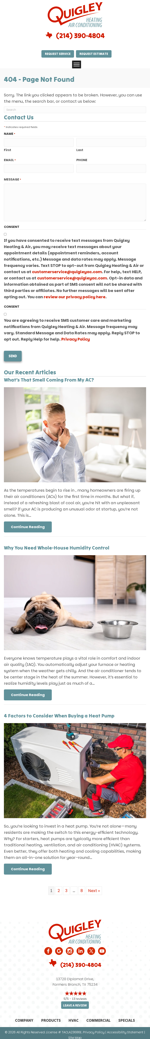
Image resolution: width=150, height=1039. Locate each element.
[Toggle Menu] (76, 64)
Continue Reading (28, 523)
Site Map (75, 1034)
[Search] (75, 109)
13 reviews (79, 995)
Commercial (98, 1016)
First (7, 149)
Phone (81, 159)
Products (51, 1016)
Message (12, 177)
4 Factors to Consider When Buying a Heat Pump (59, 712)
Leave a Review (75, 1002)
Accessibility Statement (125, 1028)
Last (79, 149)
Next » (94, 887)
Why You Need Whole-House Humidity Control (56, 544)
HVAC (74, 1016)
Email (10, 159)
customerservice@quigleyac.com (67, 270)
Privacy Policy (75, 337)
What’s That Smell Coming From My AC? (49, 376)
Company (24, 1016)
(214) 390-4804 (80, 35)
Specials (126, 1016)
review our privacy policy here (74, 295)
